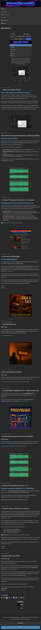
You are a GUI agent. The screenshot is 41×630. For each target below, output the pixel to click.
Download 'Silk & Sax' (8, 335)
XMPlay (9, 537)
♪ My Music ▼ (4, 11)
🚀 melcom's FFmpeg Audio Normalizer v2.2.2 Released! (17, 200)
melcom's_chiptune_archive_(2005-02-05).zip (18, 534)
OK (20, 627)
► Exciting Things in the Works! (10, 556)
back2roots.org (28, 514)
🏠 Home (3, 8)
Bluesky (31, 587)
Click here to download (22, 401)
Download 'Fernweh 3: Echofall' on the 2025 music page (16, 381)
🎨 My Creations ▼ (5, 14)
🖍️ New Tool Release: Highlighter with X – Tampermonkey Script (20, 390)
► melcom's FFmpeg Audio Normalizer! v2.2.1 (14, 485)
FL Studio (28, 572)
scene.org (21, 524)
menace (12, 542)
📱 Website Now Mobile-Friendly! (11, 90)
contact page (22, 109)
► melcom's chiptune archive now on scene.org (15, 508)
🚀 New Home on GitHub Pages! (10, 256)
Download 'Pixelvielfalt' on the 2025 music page (14, 446)
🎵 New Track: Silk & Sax (8, 324)
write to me (26, 539)
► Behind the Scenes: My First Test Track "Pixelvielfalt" (17, 436)
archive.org (20, 522)
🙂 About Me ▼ (4, 20)
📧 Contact (3, 23)
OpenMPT (20, 573)
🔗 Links (3, 17)
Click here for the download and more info (13, 222)
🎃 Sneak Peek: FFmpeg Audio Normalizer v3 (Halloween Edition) (20, 136)
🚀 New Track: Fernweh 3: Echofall (11, 372)
